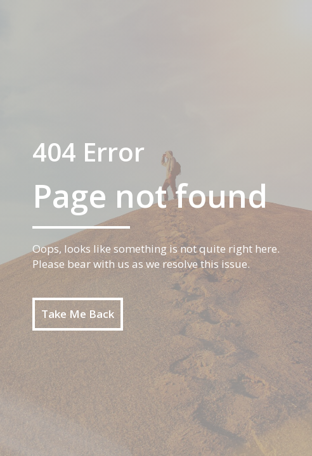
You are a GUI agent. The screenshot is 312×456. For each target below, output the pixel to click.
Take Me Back (77, 314)
